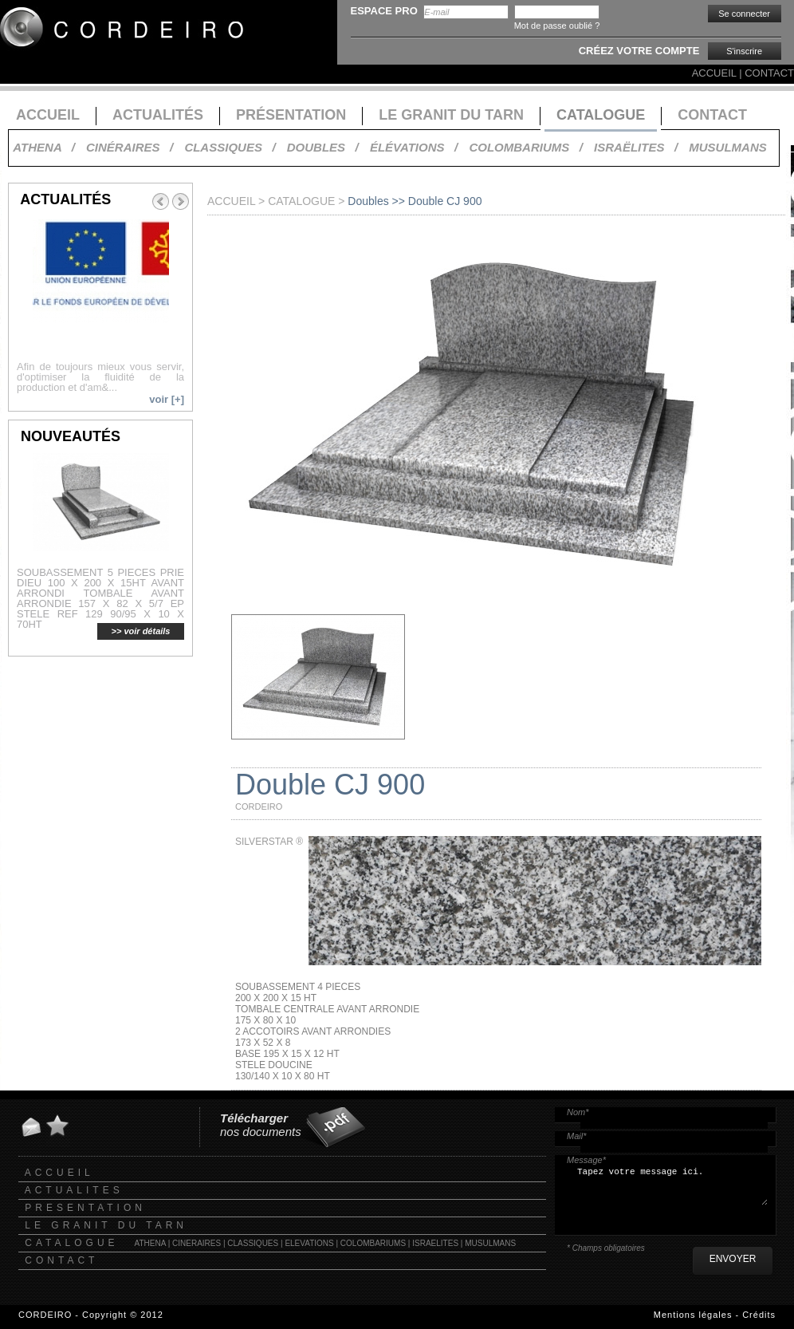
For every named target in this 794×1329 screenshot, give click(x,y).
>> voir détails (141, 631)
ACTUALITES (74, 1190)
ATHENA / (44, 147)
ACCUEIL (714, 73)
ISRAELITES (435, 1243)
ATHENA (150, 1243)
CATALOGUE (600, 115)
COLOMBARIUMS (373, 1243)
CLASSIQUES (252, 1243)
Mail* (576, 1136)
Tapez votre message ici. (671, 1191)
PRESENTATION (85, 1207)
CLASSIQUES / (229, 147)
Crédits (759, 1314)
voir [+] (166, 399)
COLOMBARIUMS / (526, 147)
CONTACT (769, 73)
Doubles (368, 201)
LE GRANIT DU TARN (451, 115)
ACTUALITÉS (157, 115)
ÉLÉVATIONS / (414, 147)
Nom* (578, 1112)
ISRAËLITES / (636, 147)
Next (181, 202)
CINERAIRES (196, 1243)
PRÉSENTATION (291, 115)
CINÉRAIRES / (129, 147)
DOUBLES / (323, 147)
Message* (586, 1160)
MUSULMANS (728, 147)
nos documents (260, 1124)
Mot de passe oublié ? (557, 25)
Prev (160, 202)
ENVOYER (733, 1258)
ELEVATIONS (309, 1243)
